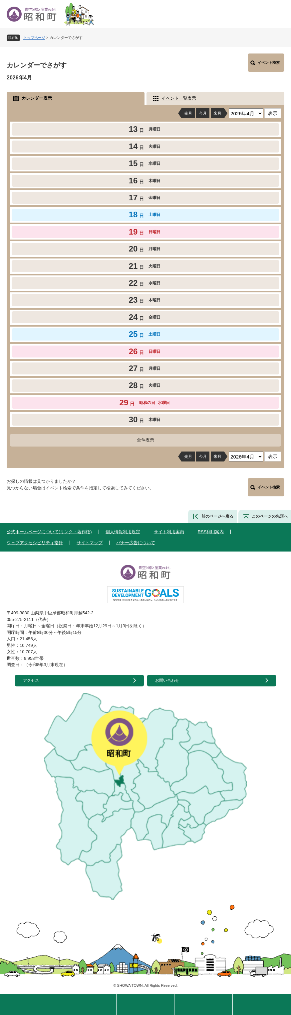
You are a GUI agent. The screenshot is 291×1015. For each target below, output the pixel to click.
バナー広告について (135, 542)
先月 (188, 113)
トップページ (34, 38)
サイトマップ (90, 542)
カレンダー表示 (37, 98)
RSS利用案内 (211, 531)
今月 (203, 113)
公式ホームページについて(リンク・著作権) (49, 531)
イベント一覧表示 (178, 98)
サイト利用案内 (169, 531)
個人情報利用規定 (123, 531)
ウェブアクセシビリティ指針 (35, 542)
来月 (217, 113)
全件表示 (145, 440)
